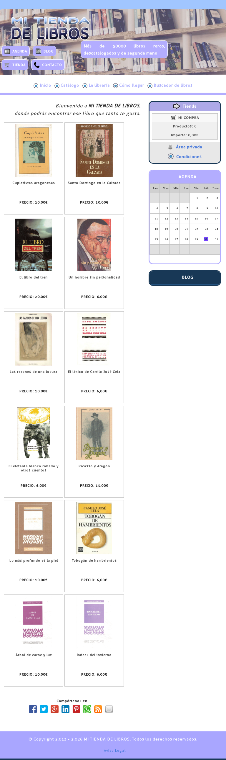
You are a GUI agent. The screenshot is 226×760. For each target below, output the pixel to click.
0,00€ (185, 135)
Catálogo (66, 85)
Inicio (42, 85)
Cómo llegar (128, 85)
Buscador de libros (169, 85)
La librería (96, 85)
